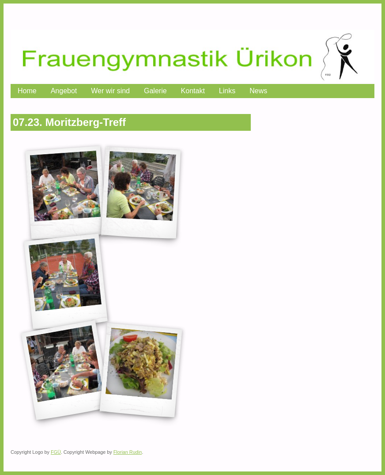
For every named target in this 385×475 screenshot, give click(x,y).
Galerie (155, 91)
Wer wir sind (110, 91)
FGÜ (56, 452)
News (258, 91)
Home (27, 91)
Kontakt (193, 91)
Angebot (64, 91)
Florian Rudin (127, 452)
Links (227, 91)
